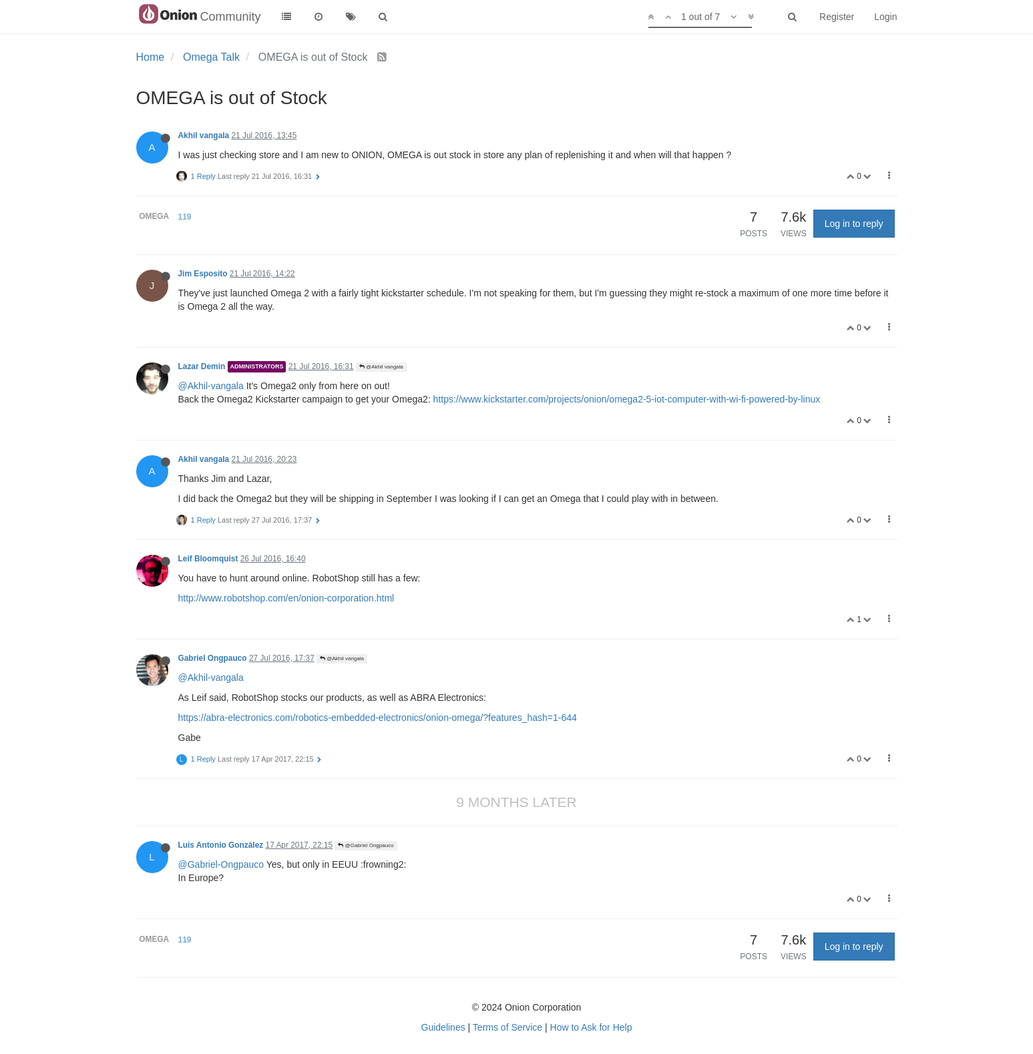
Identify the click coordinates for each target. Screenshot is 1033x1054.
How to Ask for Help (591, 1027)
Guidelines (443, 1027)
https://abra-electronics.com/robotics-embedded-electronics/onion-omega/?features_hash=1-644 (377, 717)
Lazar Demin (202, 366)
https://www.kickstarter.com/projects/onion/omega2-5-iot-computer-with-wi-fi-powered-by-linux (627, 399)
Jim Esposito (203, 273)
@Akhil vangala (381, 367)
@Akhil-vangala (211, 385)
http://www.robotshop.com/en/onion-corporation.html (286, 598)
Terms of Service (507, 1027)
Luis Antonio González (221, 845)
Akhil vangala (204, 135)
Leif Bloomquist (208, 558)
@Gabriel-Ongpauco (221, 864)
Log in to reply (854, 223)
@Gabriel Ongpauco (365, 845)
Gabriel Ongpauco (212, 658)
